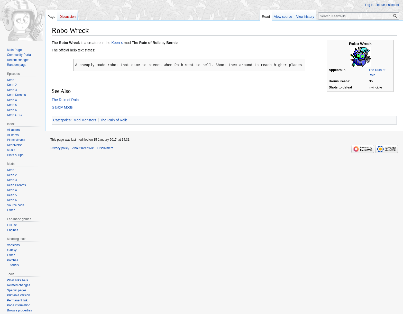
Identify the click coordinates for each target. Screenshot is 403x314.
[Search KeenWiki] (358, 16)
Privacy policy (59, 148)
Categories (62, 120)
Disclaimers (105, 148)
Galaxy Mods (62, 107)
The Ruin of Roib (65, 99)
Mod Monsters (85, 120)
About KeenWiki (83, 148)
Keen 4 (117, 43)
